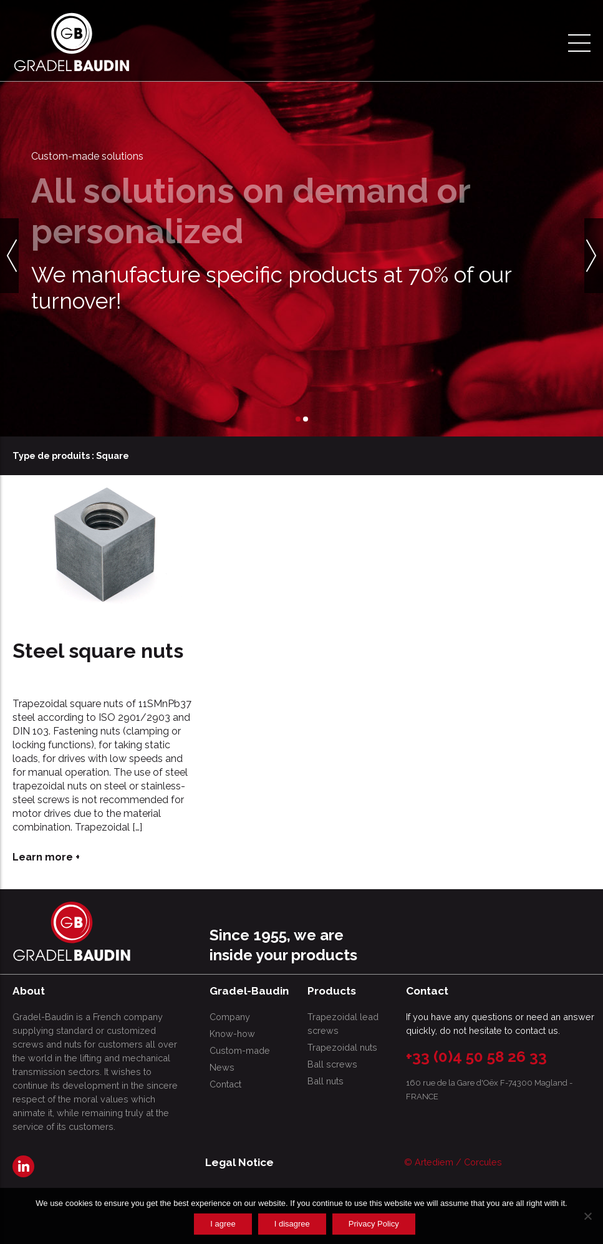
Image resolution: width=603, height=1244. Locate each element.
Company (230, 1016)
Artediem (434, 1162)
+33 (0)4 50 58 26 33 (476, 1057)
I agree (222, 1223)
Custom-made (240, 1050)
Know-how (232, 1033)
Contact (225, 1084)
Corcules (483, 1162)
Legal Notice (239, 1162)
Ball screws (332, 1064)
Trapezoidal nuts (342, 1047)
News (222, 1067)
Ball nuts (325, 1081)
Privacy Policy (374, 1223)
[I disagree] (587, 1216)
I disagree (292, 1223)
